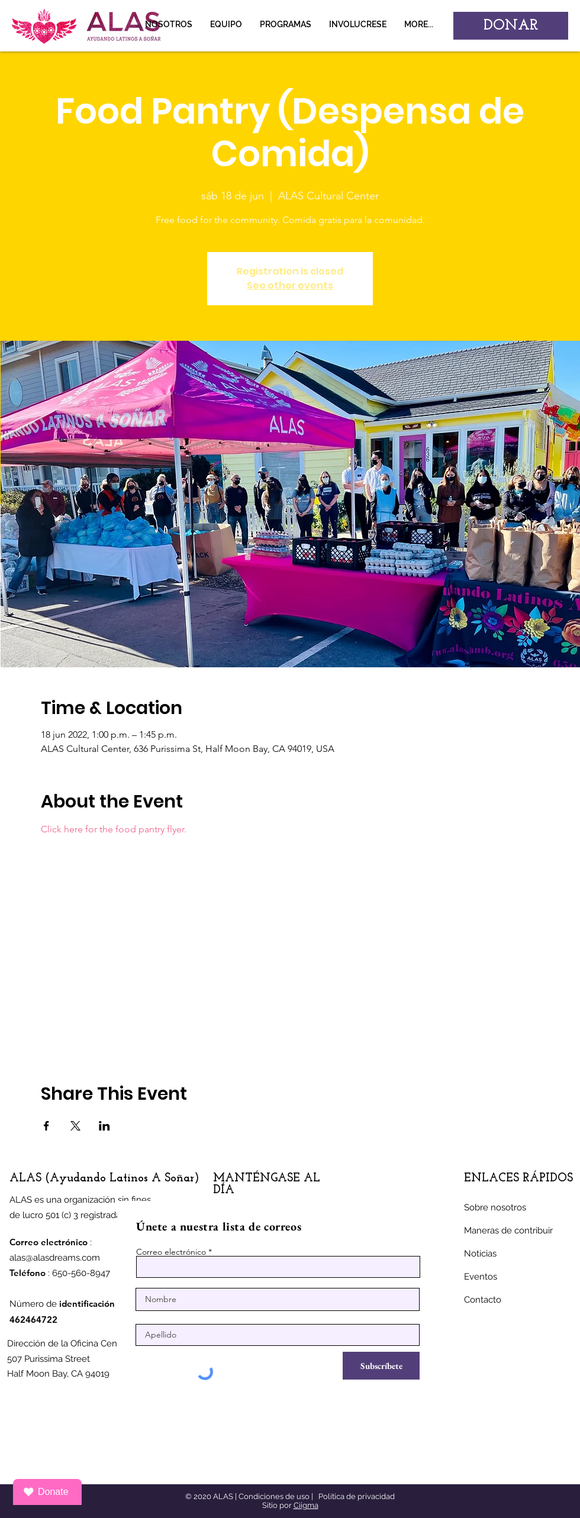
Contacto (482, 1299)
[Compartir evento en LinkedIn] (104, 1126)
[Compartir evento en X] (75, 1126)
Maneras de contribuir (508, 1230)
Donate (46, 1492)
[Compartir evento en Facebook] (46, 1126)
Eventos (480, 1276)
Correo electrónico (171, 1252)
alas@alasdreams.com (54, 1257)
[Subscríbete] (381, 1366)
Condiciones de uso (274, 1496)
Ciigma (306, 1505)
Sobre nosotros (495, 1207)
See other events (290, 285)
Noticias (480, 1253)
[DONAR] (510, 26)
